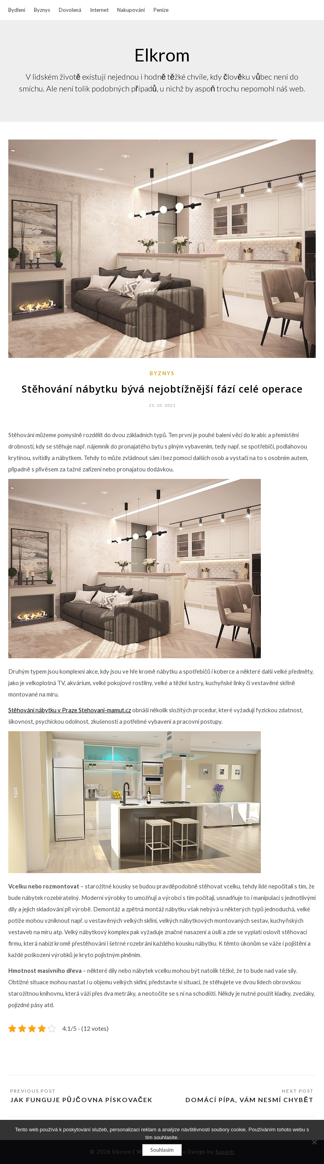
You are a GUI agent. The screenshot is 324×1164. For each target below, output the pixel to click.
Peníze (161, 10)
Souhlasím (162, 1150)
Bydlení (16, 10)
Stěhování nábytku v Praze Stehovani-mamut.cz (69, 710)
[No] (314, 1142)
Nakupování (131, 10)
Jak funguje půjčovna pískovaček (81, 1099)
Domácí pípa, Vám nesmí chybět (249, 1099)
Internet (99, 10)
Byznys (42, 10)
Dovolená (70, 10)
